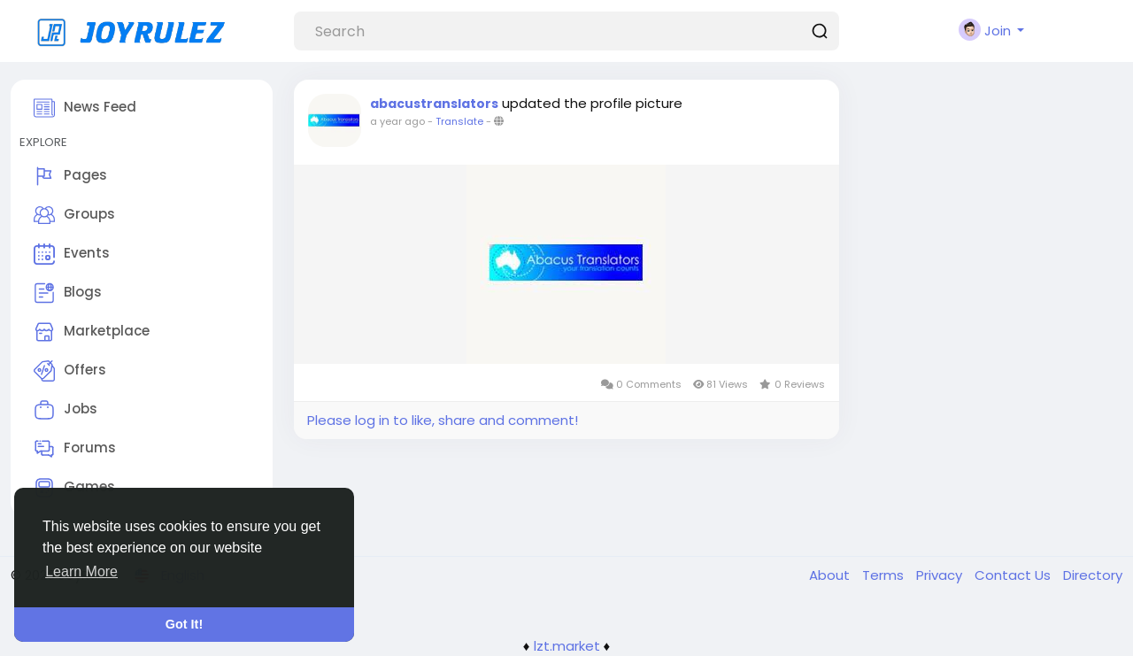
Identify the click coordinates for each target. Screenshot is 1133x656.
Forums (75, 448)
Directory (1092, 575)
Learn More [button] (81, 571)
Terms (884, 575)
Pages (70, 176)
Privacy (941, 575)
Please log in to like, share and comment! (442, 420)
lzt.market (567, 646)
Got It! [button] (184, 624)
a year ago (397, 121)
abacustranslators (434, 103)
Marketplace (92, 332)
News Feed (85, 108)
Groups (74, 215)
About (831, 575)
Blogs (68, 293)
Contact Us (1014, 575)
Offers (70, 371)
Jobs (65, 410)
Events (72, 254)
